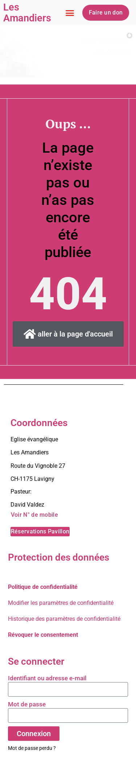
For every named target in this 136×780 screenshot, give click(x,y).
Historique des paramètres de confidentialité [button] (64, 618)
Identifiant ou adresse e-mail (47, 678)
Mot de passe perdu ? (32, 748)
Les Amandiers (27, 12)
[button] (70, 13)
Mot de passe (27, 704)
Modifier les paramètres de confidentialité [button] (61, 602)
